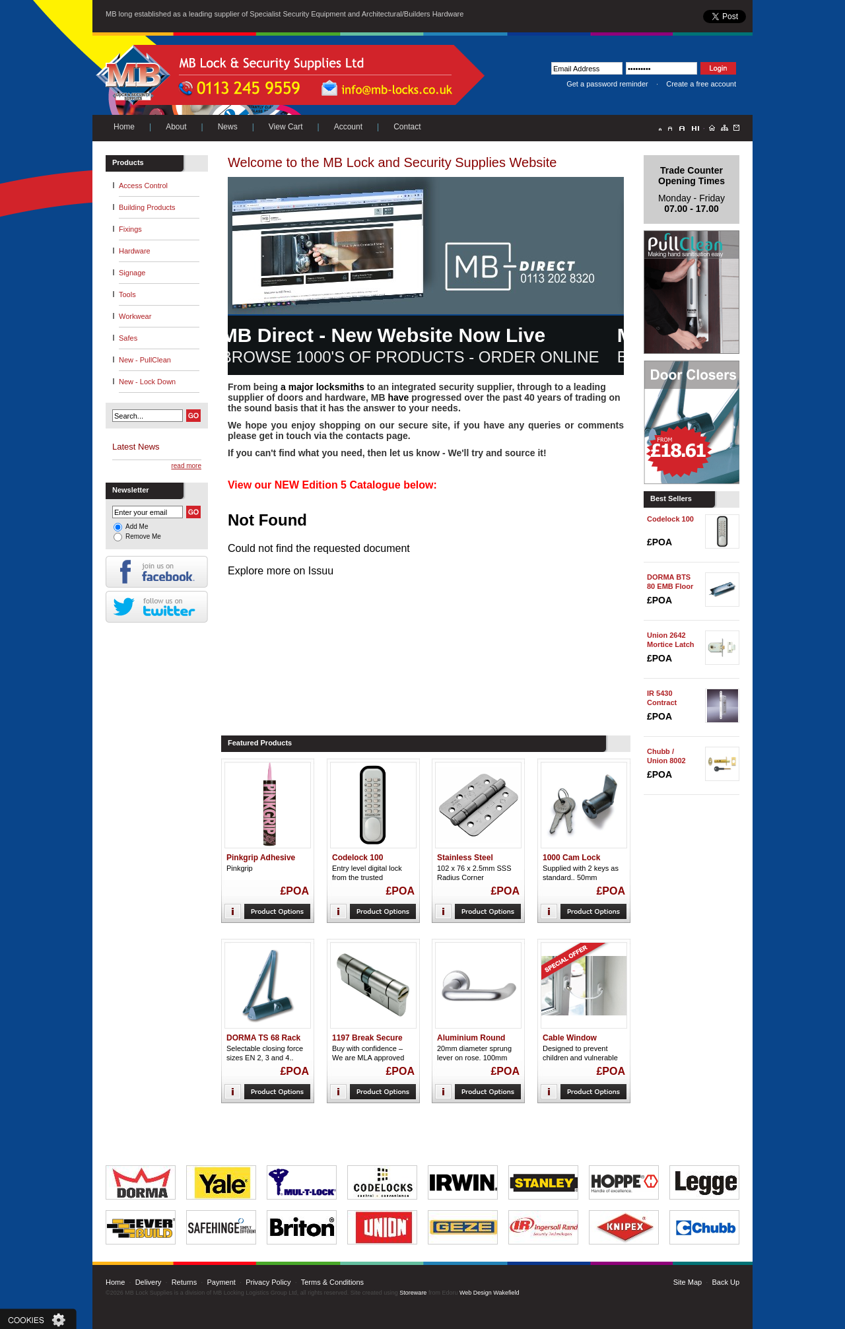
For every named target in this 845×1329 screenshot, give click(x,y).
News (228, 126)
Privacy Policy (268, 1282)
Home (124, 126)
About (176, 126)
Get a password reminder (607, 84)
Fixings (130, 229)
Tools (127, 294)
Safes (128, 338)
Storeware (412, 1292)
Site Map (687, 1282)
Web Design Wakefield (489, 1292)
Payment (221, 1282)
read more (186, 465)
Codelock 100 (670, 519)
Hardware (135, 251)
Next (406, 72)
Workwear (135, 316)
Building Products (147, 207)
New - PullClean (145, 360)
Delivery (148, 1282)
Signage (132, 273)
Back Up (725, 1282)
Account (348, 126)
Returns (184, 1282)
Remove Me (143, 536)
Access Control (143, 185)
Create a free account (701, 84)
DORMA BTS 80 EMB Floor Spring (670, 586)
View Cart (286, 126)
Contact (407, 126)
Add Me (136, 526)
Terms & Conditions (332, 1282)
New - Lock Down (147, 382)
